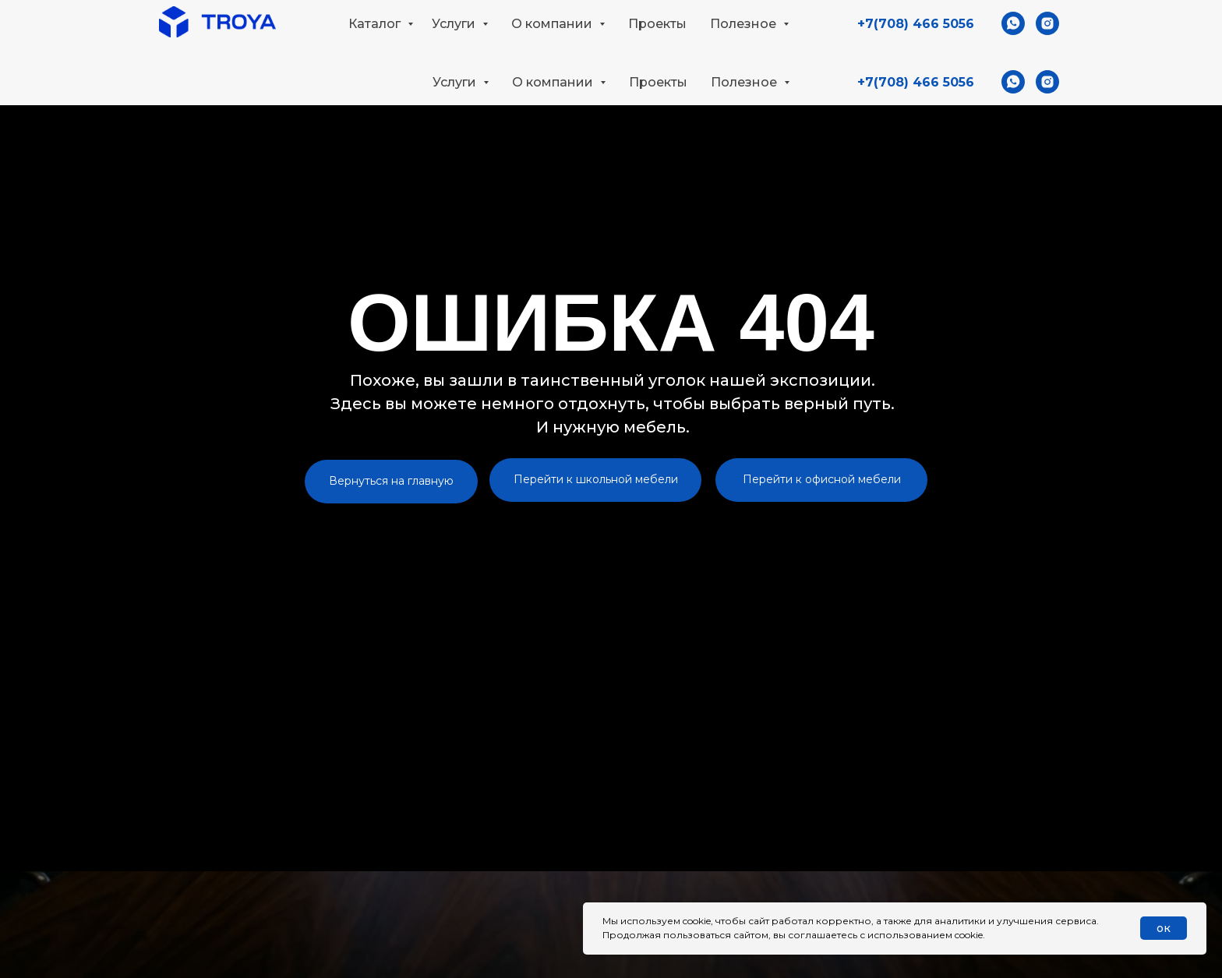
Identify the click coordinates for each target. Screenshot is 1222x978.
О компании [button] (554, 82)
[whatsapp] (1013, 82)
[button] (1049, 28)
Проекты (658, 82)
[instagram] (1047, 82)
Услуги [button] (456, 82)
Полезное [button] (745, 82)
